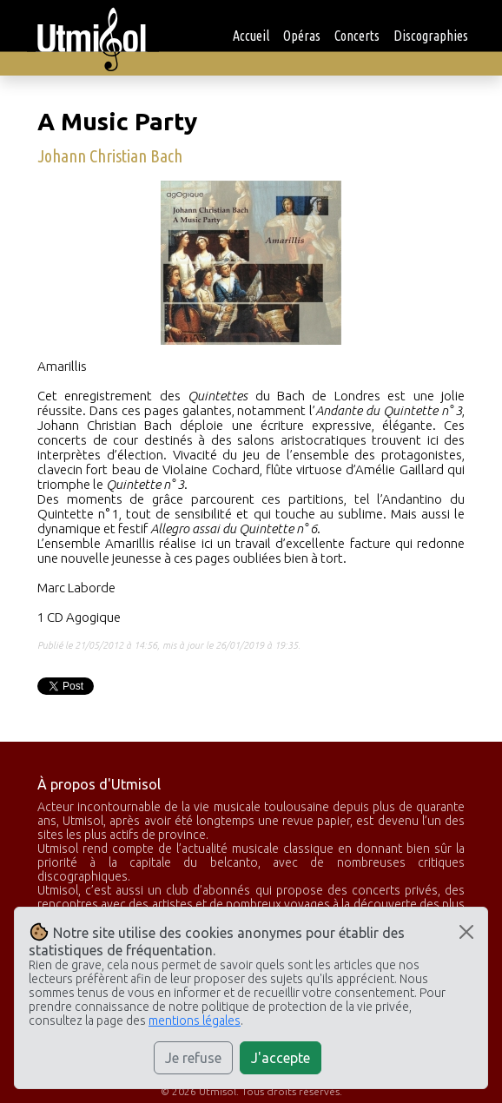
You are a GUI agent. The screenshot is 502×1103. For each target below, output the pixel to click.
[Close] (466, 932)
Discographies (430, 35)
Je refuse (193, 1058)
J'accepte (280, 1058)
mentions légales (195, 1020)
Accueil (251, 35)
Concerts (357, 35)
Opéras (301, 35)
